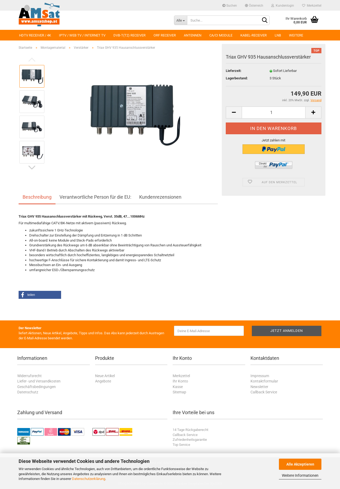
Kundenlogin (282, 5)
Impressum (259, 376)
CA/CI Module (220, 35)
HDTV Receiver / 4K (35, 35)
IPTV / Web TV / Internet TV (82, 35)
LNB (278, 35)
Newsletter (259, 387)
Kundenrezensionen (160, 197)
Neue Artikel (105, 376)
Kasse (178, 387)
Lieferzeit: (233, 71)
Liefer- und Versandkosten (39, 381)
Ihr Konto (180, 381)
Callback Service (263, 392)
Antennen (192, 35)
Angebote (103, 381)
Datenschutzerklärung (88, 479)
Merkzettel (311, 5)
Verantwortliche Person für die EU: (95, 197)
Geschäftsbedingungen (36, 387)
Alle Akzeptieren (300, 464)
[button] (40, 295)
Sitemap (179, 392)
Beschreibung (37, 197)
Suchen (229, 5)
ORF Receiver (165, 35)
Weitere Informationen (300, 475)
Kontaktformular (264, 381)
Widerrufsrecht (29, 376)
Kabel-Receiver (253, 35)
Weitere (296, 35)
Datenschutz (27, 392)
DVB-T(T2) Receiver (129, 35)
